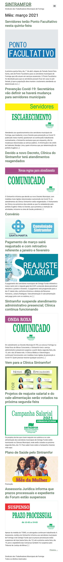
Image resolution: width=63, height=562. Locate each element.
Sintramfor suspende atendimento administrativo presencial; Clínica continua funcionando (31, 305)
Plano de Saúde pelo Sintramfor (29, 452)
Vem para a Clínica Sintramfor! (28, 363)
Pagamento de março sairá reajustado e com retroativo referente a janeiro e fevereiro (27, 246)
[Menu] (54, 6)
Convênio (12, 214)
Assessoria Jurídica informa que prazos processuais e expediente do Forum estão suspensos (29, 493)
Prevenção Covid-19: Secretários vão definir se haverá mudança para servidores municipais (29, 93)
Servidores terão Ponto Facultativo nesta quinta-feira (31, 24)
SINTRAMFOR (18, 4)
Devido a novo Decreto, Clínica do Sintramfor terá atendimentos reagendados (30, 157)
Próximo (54, 550)
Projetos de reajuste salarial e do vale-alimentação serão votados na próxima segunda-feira (31, 398)
